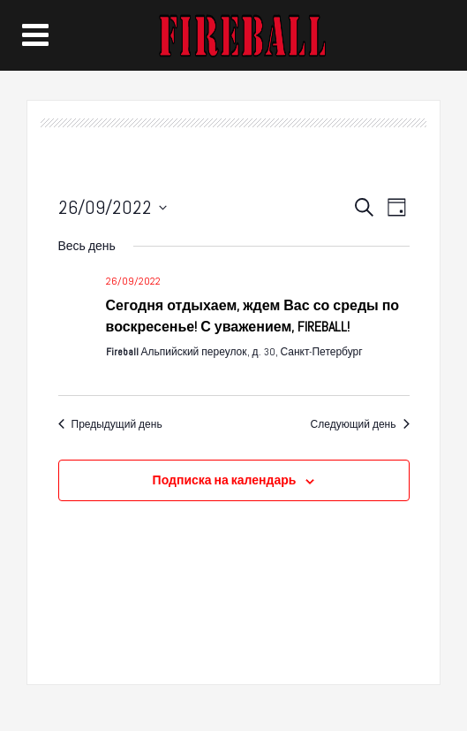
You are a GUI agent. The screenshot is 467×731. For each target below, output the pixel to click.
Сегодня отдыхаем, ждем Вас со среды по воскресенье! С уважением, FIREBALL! (253, 316)
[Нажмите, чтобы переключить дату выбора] (112, 207)
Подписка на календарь (225, 480)
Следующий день (360, 424)
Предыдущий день (110, 424)
